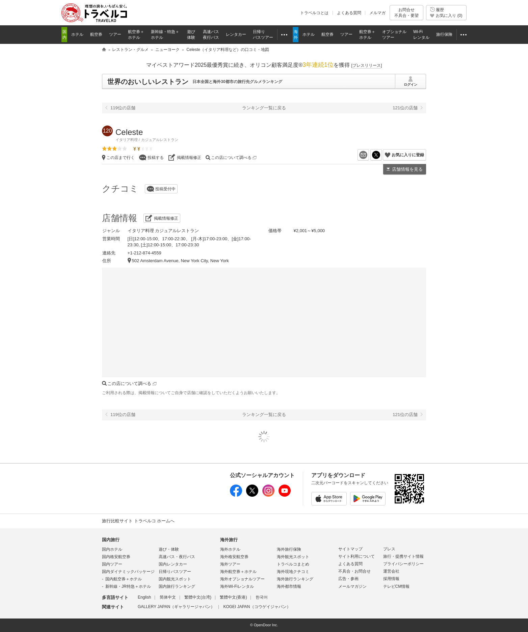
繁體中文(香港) (233, 597)
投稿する (156, 157)
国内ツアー (112, 564)
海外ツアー (230, 564)
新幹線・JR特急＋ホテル (128, 586)
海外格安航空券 (234, 556)
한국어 (262, 597)
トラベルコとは (314, 13)
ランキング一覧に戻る (264, 107)
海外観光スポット (293, 556)
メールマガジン (352, 586)
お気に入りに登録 (408, 155)
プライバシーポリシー (403, 563)
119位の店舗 (122, 107)
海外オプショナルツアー (242, 579)
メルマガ (377, 13)
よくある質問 (349, 13)
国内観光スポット (175, 579)
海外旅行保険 (289, 549)
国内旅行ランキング (177, 586)
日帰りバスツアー (175, 571)
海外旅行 (229, 539)
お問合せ (406, 12)
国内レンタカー (173, 564)
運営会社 (391, 571)
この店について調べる (234, 157)
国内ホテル (112, 549)
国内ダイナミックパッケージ (128, 571)
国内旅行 (111, 539)
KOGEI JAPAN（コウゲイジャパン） (256, 606)
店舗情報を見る (407, 169)
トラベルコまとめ (293, 564)
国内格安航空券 (116, 556)
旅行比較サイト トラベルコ (104, 50)
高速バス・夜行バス (177, 556)
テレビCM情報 (396, 586)
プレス (389, 549)
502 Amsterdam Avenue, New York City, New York (180, 260)
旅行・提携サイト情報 (403, 556)
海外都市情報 (289, 586)
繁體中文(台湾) (197, 597)
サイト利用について (356, 556)
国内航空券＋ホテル (123, 579)
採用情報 (391, 578)
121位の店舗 (405, 107)
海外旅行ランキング (295, 579)
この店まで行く (120, 157)
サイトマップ (350, 549)
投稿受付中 (165, 189)
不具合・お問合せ (354, 571)
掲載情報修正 (189, 157)
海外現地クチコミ (293, 571)
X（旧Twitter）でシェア (381, 155)
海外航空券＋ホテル (238, 571)
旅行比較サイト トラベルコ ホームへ (138, 520)
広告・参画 (348, 578)
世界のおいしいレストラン (147, 81)
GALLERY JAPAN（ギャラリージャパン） (176, 606)
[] (366, 65)
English (144, 597)
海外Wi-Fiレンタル (237, 586)
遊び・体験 (169, 549)
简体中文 (168, 597)
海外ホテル (230, 549)
